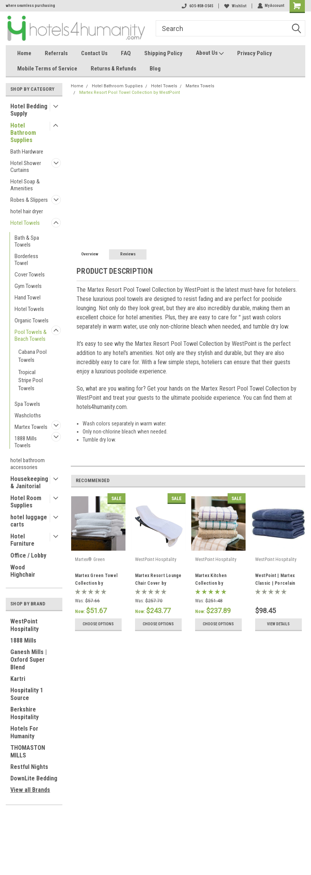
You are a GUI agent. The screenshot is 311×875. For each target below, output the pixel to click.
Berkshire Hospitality (24, 713)
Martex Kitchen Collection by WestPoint (211, 583)
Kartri (17, 678)
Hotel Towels (25, 222)
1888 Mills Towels (26, 442)
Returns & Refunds (113, 68)
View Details (278, 624)
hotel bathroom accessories (27, 464)
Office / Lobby (28, 555)
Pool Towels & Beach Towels (31, 335)
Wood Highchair (22, 571)
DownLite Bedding (33, 778)
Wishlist (235, 5)
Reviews (128, 254)
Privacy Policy (254, 53)
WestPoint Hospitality (24, 625)
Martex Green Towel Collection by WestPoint (96, 583)
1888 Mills (23, 640)
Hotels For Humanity (24, 732)
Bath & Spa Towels (27, 241)
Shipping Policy (163, 53)
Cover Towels (30, 274)
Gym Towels (28, 286)
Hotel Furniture (22, 540)
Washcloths (28, 415)
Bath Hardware (26, 151)
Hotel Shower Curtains (25, 166)
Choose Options (98, 624)
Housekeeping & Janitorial (29, 482)
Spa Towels (27, 404)
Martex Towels (31, 427)
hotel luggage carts (28, 521)
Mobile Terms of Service (47, 68)
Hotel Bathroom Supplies (23, 133)
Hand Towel (28, 297)
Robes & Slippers (29, 199)
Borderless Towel (26, 260)
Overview (89, 254)
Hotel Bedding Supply (28, 110)
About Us (210, 53)
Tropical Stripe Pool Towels (30, 380)
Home (24, 53)
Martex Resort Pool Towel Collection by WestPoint (129, 92)
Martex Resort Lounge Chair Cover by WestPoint (158, 583)
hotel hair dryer (26, 211)
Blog (155, 68)
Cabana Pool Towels (32, 355)
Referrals (56, 53)
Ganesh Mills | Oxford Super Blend (28, 659)
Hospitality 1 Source (26, 694)
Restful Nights (29, 766)
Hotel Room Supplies (25, 501)
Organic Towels (32, 320)
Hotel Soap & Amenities (25, 185)
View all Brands (30, 789)
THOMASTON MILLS (27, 751)
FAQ (126, 53)
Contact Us (94, 53)
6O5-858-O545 (197, 5)
